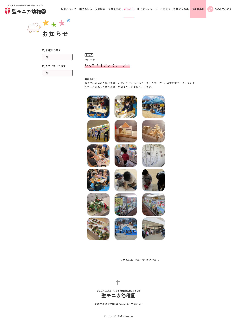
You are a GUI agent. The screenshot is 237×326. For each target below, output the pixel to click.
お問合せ (165, 9)
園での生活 (85, 9)
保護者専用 (198, 9)
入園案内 (100, 9)
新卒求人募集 (181, 9)
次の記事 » (152, 260)
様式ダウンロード (147, 9)
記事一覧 (140, 260)
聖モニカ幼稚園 (25, 9)
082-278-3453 (219, 9)
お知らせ (129, 9)
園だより (89, 55)
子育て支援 (114, 9)
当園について (68, 9)
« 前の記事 (126, 260)
